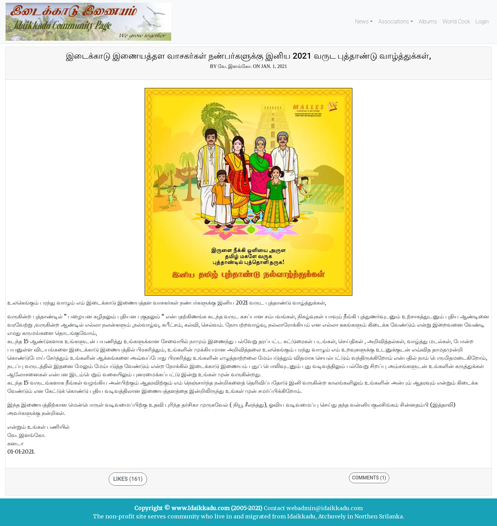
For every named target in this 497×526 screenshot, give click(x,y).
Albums (428, 21)
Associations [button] (393, 21)
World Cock (456, 21)
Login (482, 21)
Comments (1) (369, 477)
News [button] (362, 21)
